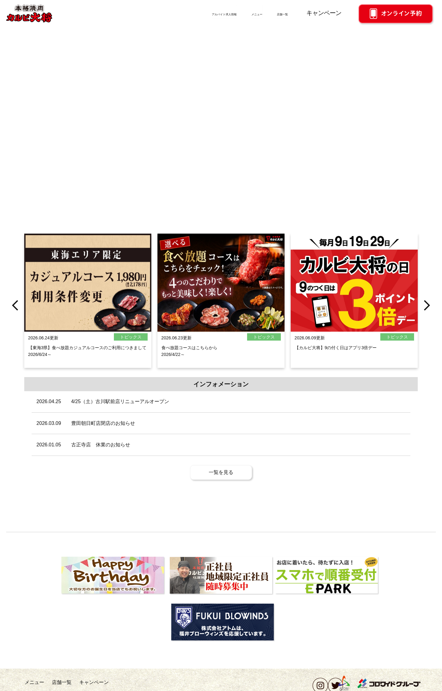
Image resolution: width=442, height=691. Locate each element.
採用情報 (32, 685)
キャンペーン (323, 13)
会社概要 (54, 685)
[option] (87, 333)
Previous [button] (15, 333)
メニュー (232, 13)
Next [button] (427, 333)
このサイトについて (219, 685)
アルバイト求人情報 (174, 13)
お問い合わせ (86, 685)
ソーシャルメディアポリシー (171, 685)
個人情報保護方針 (125, 685)
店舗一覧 (275, 13)
